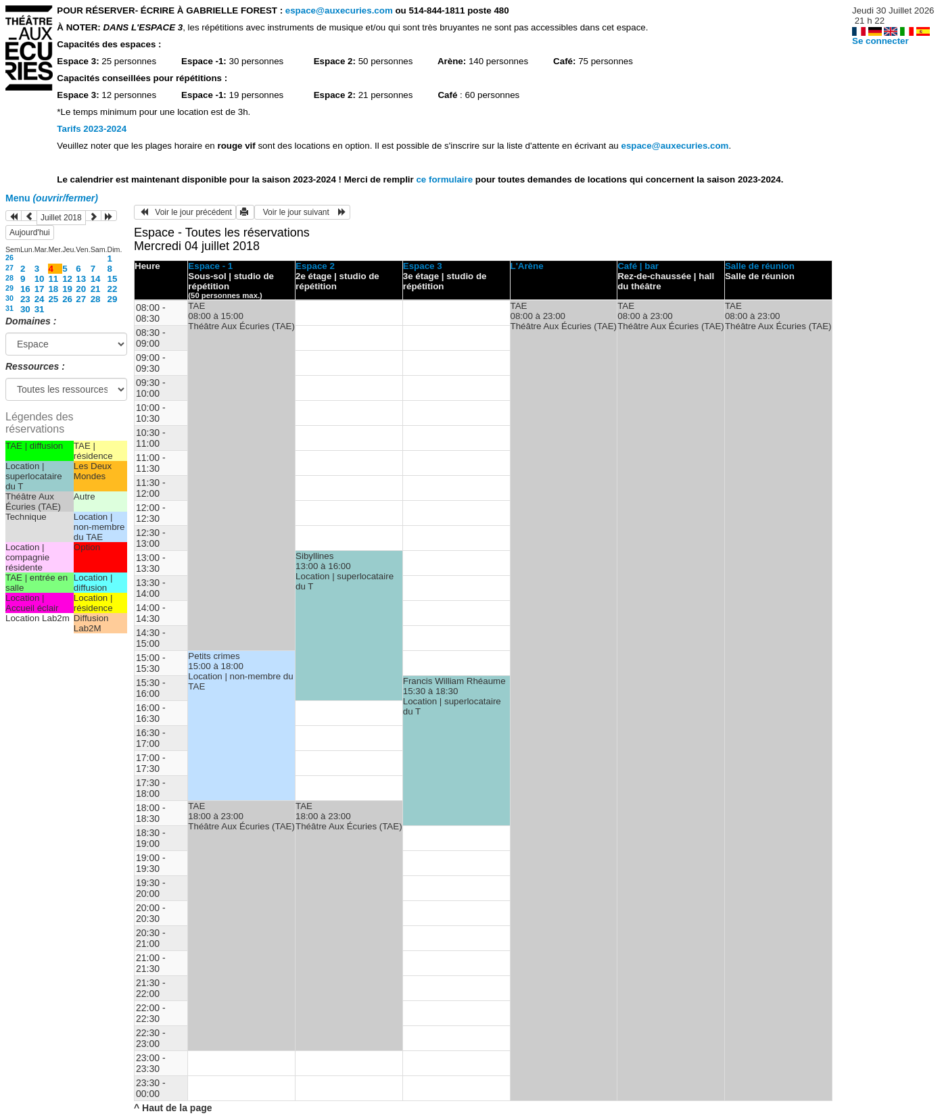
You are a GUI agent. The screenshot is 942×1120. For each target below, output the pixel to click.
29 (9, 288)
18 (53, 289)
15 (113, 279)
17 (39, 289)
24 (39, 299)
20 (81, 289)
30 (9, 298)
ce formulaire (445, 179)
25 (53, 299)
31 (9, 308)
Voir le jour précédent (185, 212)
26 (9, 257)
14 (96, 279)
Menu (51, 198)
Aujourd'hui (29, 232)
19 (67, 289)
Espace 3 (422, 266)
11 (53, 279)
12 (67, 279)
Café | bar (638, 266)
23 (25, 299)
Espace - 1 (210, 266)
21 (96, 289)
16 (25, 289)
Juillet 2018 (61, 217)
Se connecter (880, 41)
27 (9, 268)
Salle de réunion (760, 266)
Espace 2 (315, 266)
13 (81, 279)
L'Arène (527, 266)
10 (39, 279)
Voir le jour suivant (302, 212)
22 (113, 289)
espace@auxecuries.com (339, 10)
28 (9, 278)
